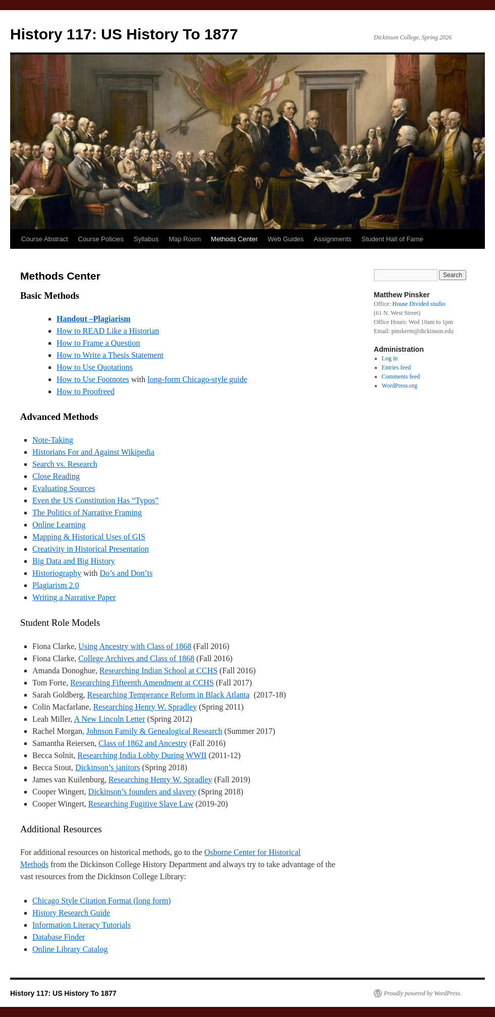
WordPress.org (399, 385)
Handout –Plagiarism (93, 318)
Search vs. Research (64, 464)
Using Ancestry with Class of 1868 (134, 646)
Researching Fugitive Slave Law (140, 803)
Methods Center (234, 239)
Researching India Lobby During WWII (142, 755)
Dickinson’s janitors (107, 767)
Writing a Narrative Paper (74, 597)
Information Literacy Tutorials (81, 925)
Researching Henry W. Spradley (144, 707)
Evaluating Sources (63, 488)
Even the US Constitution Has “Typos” (95, 500)
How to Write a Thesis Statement (110, 355)
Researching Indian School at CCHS (159, 670)
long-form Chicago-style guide (197, 379)
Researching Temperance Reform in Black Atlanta (168, 694)
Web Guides (286, 239)
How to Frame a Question (98, 343)
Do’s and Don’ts (126, 573)
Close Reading (56, 476)
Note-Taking (52, 440)
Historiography (56, 573)
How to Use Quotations (95, 367)
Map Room (185, 239)
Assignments (332, 239)
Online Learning (58, 524)
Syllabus (146, 239)
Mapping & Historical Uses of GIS (88, 536)
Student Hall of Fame (392, 239)
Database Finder (58, 937)
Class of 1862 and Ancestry (142, 743)
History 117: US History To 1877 (124, 34)
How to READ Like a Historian (108, 331)
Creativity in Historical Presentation (90, 549)
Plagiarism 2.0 (55, 585)
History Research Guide (71, 912)
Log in (390, 358)
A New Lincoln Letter (109, 719)
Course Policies (101, 239)
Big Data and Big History (73, 561)
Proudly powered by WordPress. (423, 993)
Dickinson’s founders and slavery (142, 791)
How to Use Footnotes (93, 379)
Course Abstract (44, 239)
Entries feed (396, 367)
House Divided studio (418, 303)
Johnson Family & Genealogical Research (154, 731)
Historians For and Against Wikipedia (93, 452)
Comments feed (401, 376)
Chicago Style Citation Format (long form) (101, 900)
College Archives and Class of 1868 (136, 658)
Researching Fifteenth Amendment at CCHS (142, 682)
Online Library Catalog (70, 949)
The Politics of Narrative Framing (87, 512)
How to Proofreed (86, 391)
